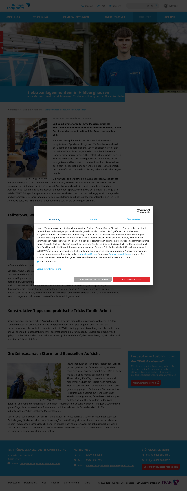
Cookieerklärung (88, 254)
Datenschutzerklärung (120, 254)
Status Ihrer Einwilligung (49, 269)
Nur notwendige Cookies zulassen (93, 279)
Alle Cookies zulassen (131, 279)
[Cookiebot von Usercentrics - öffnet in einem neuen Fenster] (138, 211)
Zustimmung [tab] (53, 219)
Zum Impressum (48, 261)
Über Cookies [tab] (133, 219)
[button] (47, 250)
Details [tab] (93, 219)
